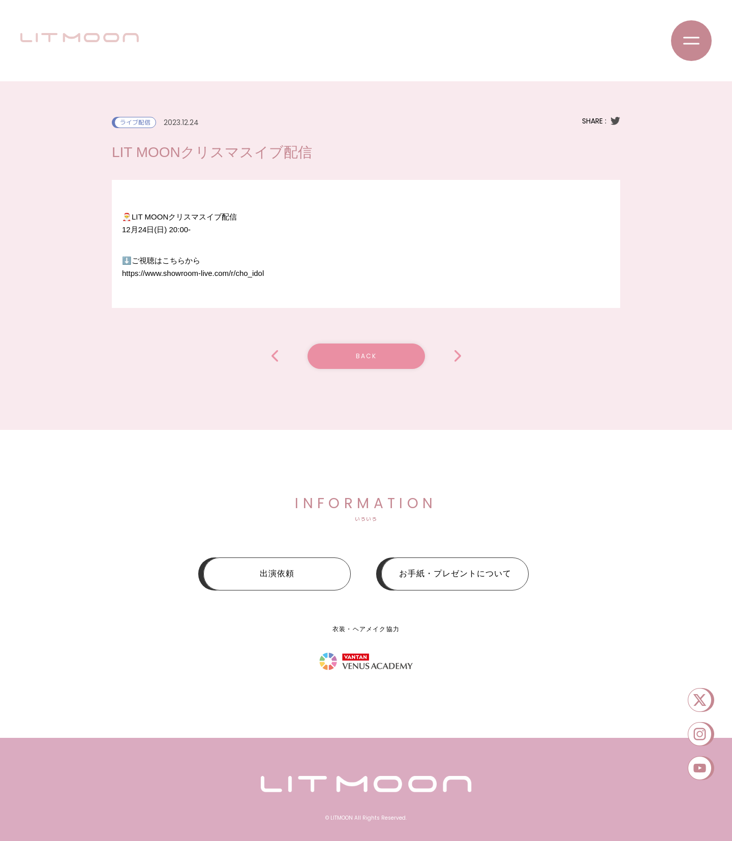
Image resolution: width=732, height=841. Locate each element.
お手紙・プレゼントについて (455, 573)
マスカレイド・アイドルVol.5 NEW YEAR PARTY (274, 356)
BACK (366, 356)
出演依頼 (277, 573)
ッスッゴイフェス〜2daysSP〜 (457, 356)
